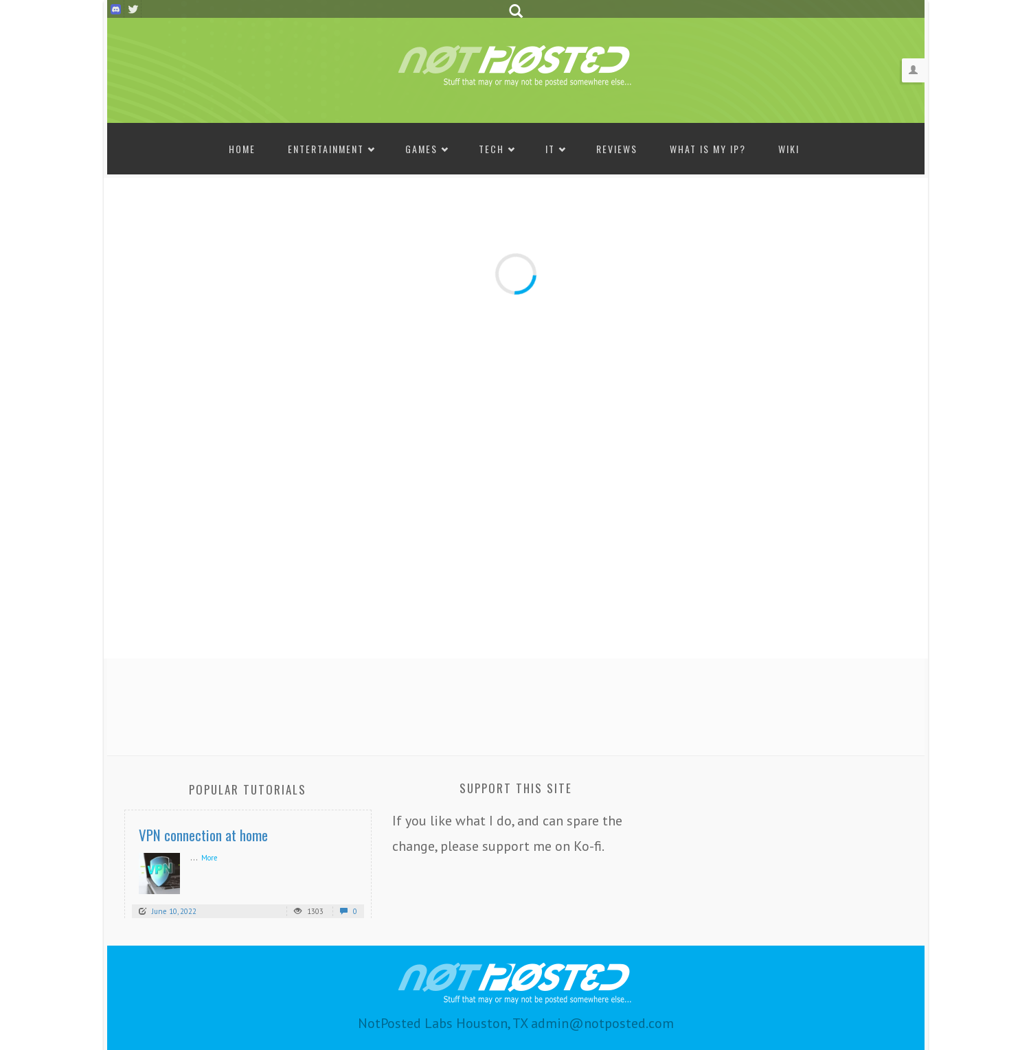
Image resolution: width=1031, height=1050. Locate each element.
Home (242, 148)
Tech (491, 148)
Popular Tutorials (247, 789)
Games (421, 148)
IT (550, 148)
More (209, 858)
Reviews (616, 148)
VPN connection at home (203, 834)
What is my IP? (708, 148)
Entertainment (326, 148)
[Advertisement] (516, 703)
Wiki (789, 148)
